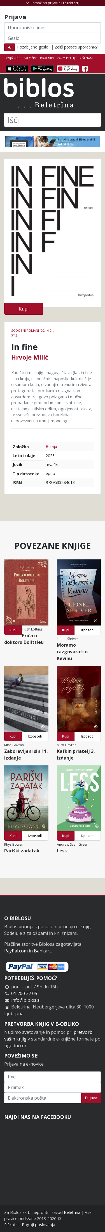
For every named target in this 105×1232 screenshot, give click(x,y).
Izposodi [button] (87, 630)
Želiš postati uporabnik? (76, 47)
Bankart (42, 951)
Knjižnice (13, 58)
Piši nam (86, 58)
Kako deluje (66, 58)
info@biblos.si (26, 1000)
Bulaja (51, 446)
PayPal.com (16, 951)
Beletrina (72, 1212)
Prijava (91, 1097)
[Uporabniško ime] (52, 27)
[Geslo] (52, 38)
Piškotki (11, 1224)
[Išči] (52, 120)
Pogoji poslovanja (38, 1224)
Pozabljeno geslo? (33, 47)
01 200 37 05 (24, 993)
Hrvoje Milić (29, 357)
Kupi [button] (23, 308)
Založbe (30, 58)
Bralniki (47, 58)
